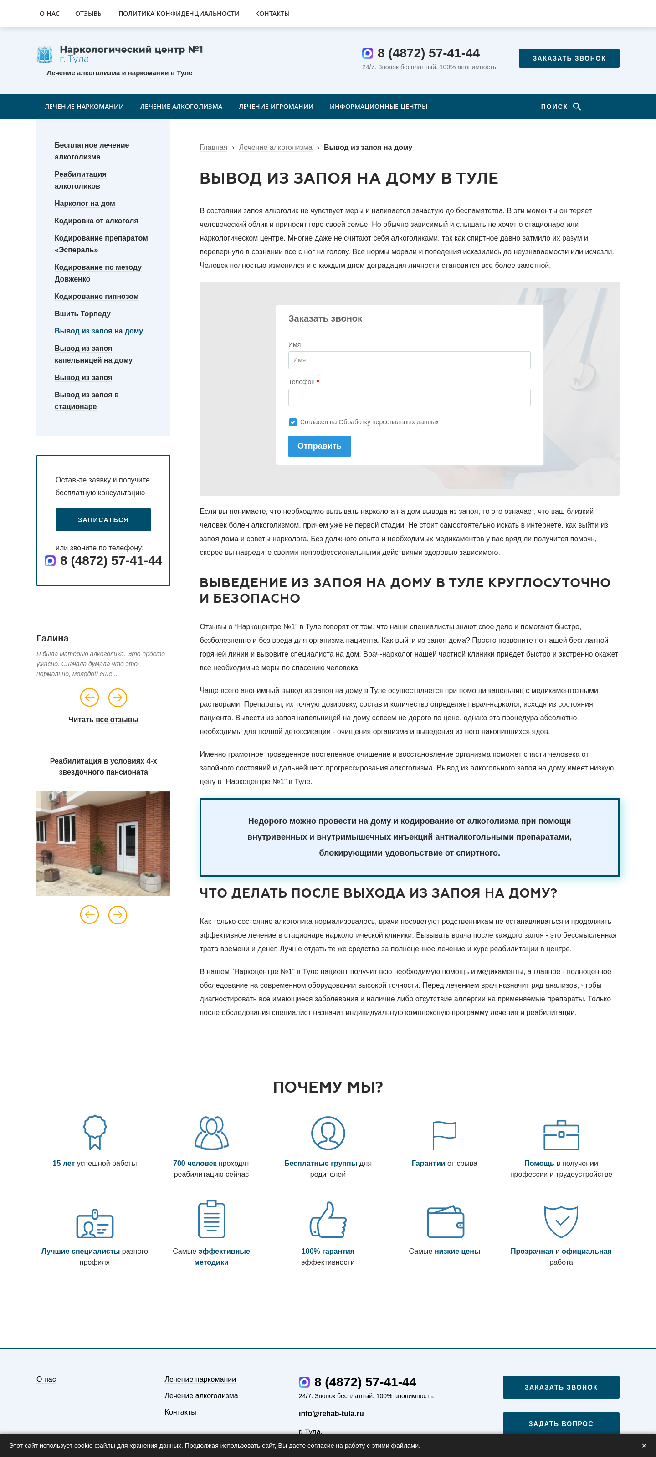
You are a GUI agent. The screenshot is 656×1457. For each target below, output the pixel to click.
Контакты (272, 13)
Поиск (556, 106)
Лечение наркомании (84, 106)
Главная (213, 147)
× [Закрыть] (644, 1445)
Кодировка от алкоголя (96, 221)
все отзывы (117, 719)
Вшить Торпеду (83, 314)
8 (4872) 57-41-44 (429, 53)
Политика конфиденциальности (179, 13)
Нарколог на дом (85, 203)
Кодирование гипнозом (97, 296)
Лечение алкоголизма (181, 106)
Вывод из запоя (83, 377)
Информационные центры (378, 106)
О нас (50, 13)
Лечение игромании (276, 106)
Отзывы (89, 13)
